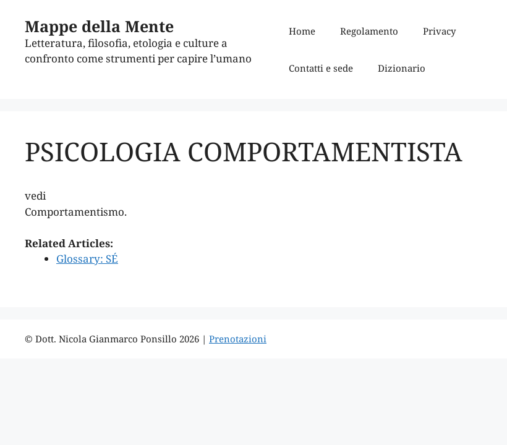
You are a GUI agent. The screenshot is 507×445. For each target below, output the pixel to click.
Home (302, 31)
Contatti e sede (321, 68)
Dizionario (401, 68)
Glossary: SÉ (87, 259)
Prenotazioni (237, 339)
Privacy (439, 31)
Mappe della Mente (99, 25)
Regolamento (369, 31)
